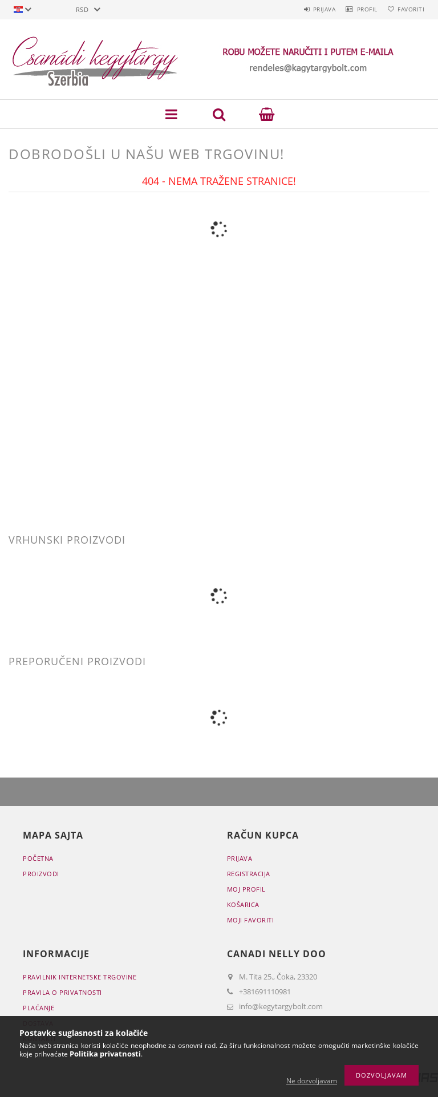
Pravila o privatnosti (62, 992)
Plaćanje (38, 1007)
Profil (357, 9)
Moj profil (246, 889)
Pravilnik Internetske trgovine (79, 977)
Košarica (243, 904)
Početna (38, 858)
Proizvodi (41, 873)
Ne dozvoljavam (311, 1081)
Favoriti (407, 9)
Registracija (248, 873)
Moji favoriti (250, 920)
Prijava (307, 9)
